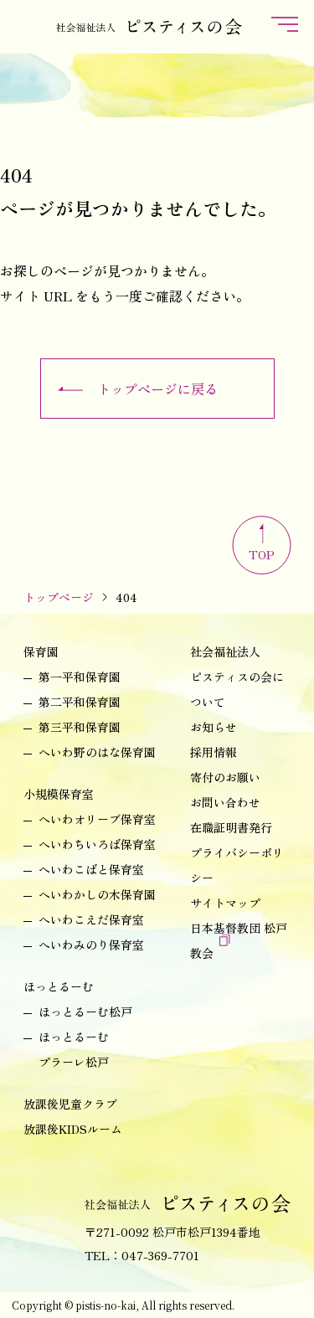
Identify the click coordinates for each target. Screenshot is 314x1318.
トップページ (58, 597)
